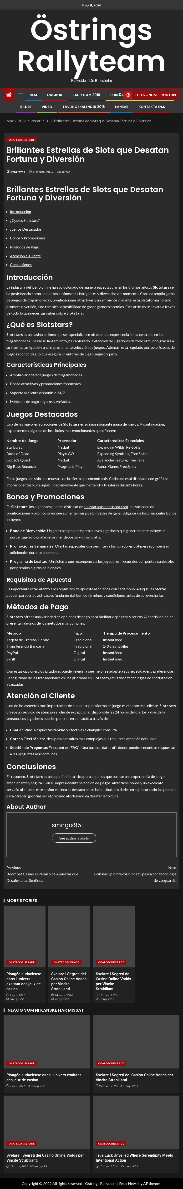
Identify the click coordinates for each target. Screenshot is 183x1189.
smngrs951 (17, 172)
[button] (20, 95)
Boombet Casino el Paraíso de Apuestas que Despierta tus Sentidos (49, 873)
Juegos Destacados (26, 229)
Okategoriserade (22, 139)
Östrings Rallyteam (91, 45)
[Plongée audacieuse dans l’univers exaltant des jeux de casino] (25, 936)
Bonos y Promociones (28, 238)
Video (47, 106)
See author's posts (74, 838)
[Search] (120, 94)
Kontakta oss (152, 106)
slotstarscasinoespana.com (106, 506)
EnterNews (128, 1183)
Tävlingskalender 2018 (83, 106)
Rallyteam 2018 (86, 94)
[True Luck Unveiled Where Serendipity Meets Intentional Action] (136, 1122)
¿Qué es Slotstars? (25, 220)
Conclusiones (21, 264)
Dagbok (54, 94)
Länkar (121, 106)
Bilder (25, 106)
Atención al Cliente (25, 255)
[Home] (9, 94)
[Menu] (20, 95)
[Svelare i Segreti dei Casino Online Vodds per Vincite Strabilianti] (69, 936)
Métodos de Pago (24, 247)
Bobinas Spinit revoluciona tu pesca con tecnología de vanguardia (134, 873)
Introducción (20, 211)
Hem (33, 94)
